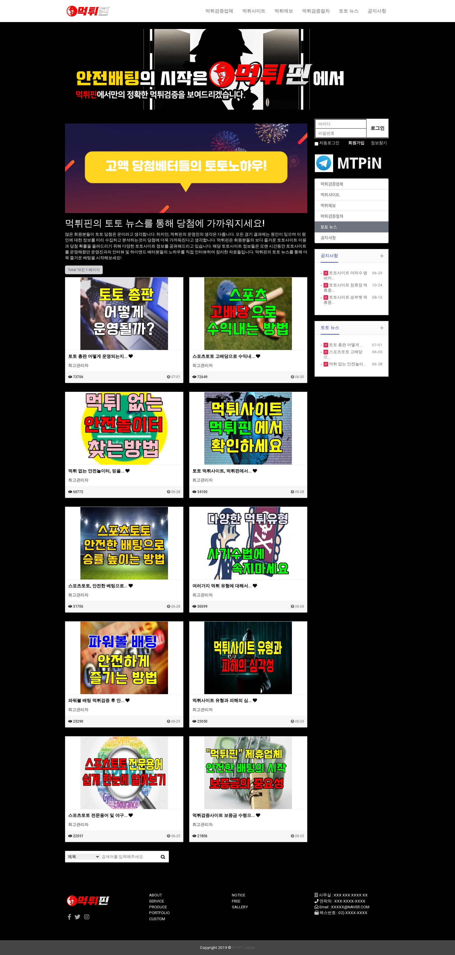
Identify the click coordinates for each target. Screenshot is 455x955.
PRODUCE (158, 907)
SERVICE (156, 901)
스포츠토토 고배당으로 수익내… (226, 356)
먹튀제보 (284, 10)
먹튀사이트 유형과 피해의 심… (224, 700)
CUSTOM (157, 918)
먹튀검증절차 (316, 10)
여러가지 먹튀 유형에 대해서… (224, 585)
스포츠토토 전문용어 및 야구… (100, 815)
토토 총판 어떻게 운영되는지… (100, 356)
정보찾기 (379, 142)
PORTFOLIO (159, 912)
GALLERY (240, 907)
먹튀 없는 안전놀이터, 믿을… (99, 471)
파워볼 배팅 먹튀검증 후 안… (99, 700)
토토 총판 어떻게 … (345, 344)
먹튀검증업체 (219, 10)
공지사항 (377, 10)
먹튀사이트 (254, 10)
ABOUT (155, 895)
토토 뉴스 (349, 10)
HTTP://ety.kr (243, 947)
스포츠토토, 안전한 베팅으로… (100, 585)
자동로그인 (329, 142)
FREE (236, 901)
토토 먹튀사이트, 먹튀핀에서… (224, 471)
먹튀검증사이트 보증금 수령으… (226, 815)
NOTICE (238, 895)
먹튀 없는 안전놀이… (347, 364)
